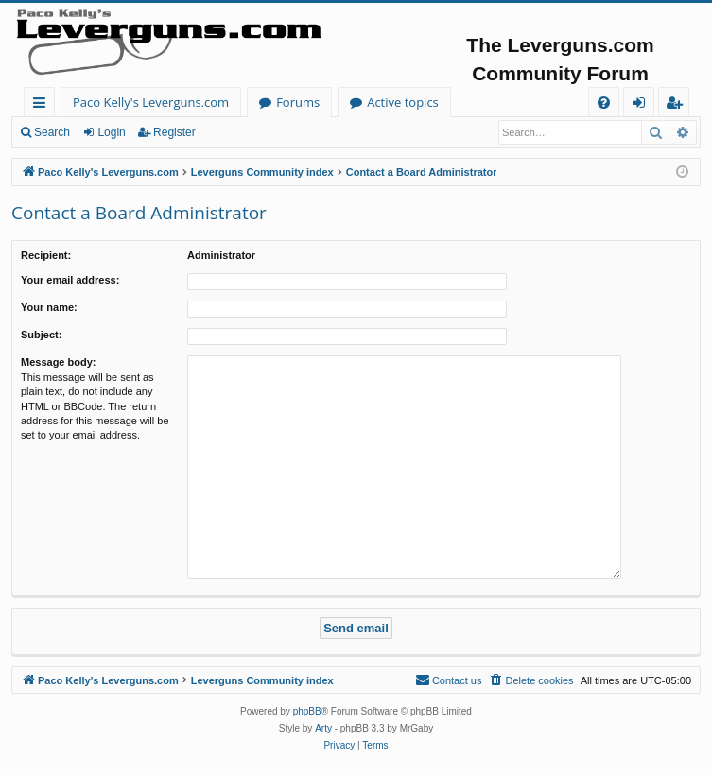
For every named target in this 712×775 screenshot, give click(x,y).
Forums (298, 102)
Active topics (403, 102)
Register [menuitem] (678, 105)
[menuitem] (603, 102)
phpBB (307, 711)
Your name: (49, 307)
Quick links (43, 105)
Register (174, 132)
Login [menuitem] (642, 105)
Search (52, 132)
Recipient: (46, 255)
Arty (323, 728)
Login (111, 132)
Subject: (41, 334)
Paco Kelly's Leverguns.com (151, 102)
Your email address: (70, 279)
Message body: (58, 362)
